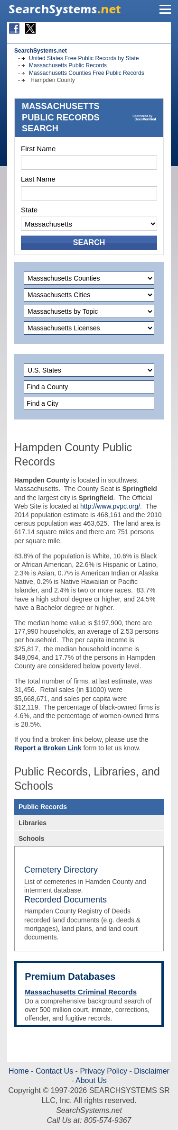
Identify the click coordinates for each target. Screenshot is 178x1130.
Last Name (38, 179)
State (29, 210)
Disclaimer (150, 1071)
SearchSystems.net (40, 50)
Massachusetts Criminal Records (81, 992)
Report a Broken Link (48, 748)
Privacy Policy (103, 1071)
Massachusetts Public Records (68, 65)
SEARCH (89, 242)
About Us (90, 1080)
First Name (38, 149)
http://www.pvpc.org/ (110, 506)
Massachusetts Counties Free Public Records (86, 73)
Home (19, 1071)
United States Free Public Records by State (84, 58)
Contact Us (54, 1071)
